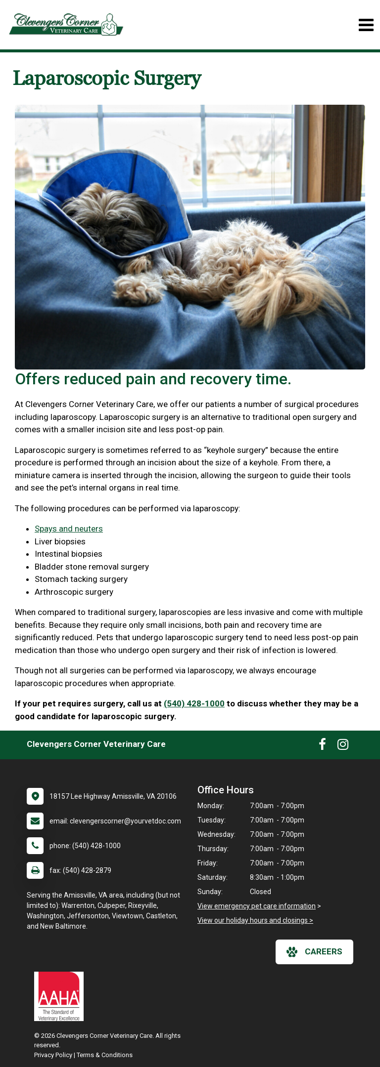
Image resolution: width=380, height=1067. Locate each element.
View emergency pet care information (256, 906)
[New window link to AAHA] (61, 996)
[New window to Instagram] (342, 746)
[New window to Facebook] (322, 746)
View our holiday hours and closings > (255, 920)
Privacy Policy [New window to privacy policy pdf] (53, 1055)
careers (314, 951)
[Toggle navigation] (366, 25)
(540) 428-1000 (194, 703)
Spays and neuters (69, 529)
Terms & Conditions (105, 1055)
